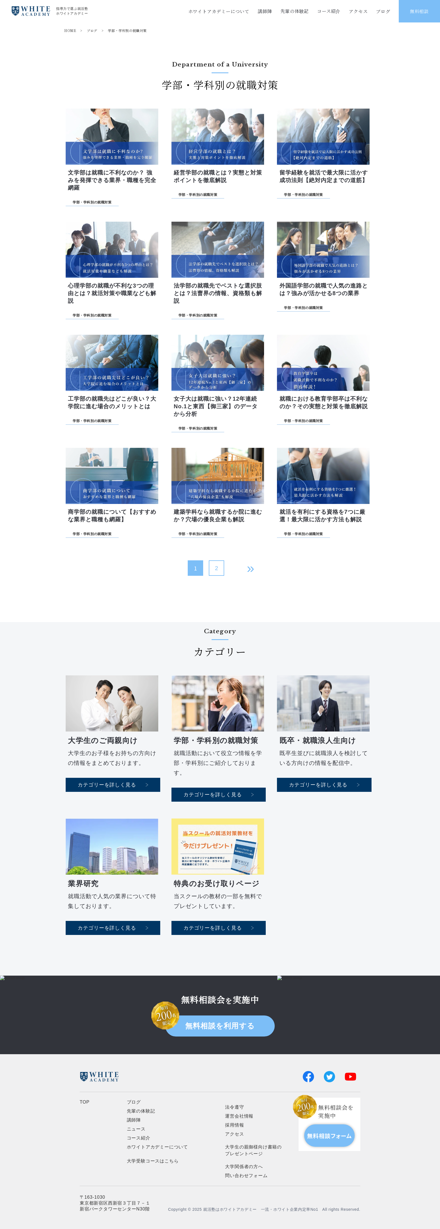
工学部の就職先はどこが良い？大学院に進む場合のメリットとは (112, 402)
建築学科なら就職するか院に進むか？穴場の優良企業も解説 (218, 515)
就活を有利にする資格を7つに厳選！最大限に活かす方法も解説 (322, 515)
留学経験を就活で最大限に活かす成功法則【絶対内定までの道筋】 (323, 176)
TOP (85, 1102)
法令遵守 (234, 1107)
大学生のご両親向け (103, 740)
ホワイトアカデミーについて (218, 11)
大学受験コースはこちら (153, 1161)
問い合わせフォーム (246, 1175)
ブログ (383, 11)
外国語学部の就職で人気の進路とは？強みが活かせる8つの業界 (323, 289)
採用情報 (234, 1125)
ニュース (136, 1129)
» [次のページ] (251, 568)
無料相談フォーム (329, 1136)
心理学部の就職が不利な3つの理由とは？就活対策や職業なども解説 (112, 293)
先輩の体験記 (294, 11)
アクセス (358, 11)
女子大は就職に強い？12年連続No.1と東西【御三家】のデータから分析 (216, 406)
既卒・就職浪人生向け (317, 740)
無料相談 (419, 11)
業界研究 (83, 883)
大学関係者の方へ (244, 1166)
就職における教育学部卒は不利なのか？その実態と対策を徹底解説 (323, 402)
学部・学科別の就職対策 (127, 30)
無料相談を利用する (220, 1026)
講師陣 (265, 11)
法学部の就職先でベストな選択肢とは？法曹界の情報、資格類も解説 (218, 293)
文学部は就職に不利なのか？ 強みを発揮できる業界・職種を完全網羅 (112, 180)
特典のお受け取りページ (217, 883)
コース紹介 (328, 11)
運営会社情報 (239, 1116)
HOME (70, 30)
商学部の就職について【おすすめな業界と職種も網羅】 (112, 515)
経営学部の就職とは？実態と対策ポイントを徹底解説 (218, 176)
